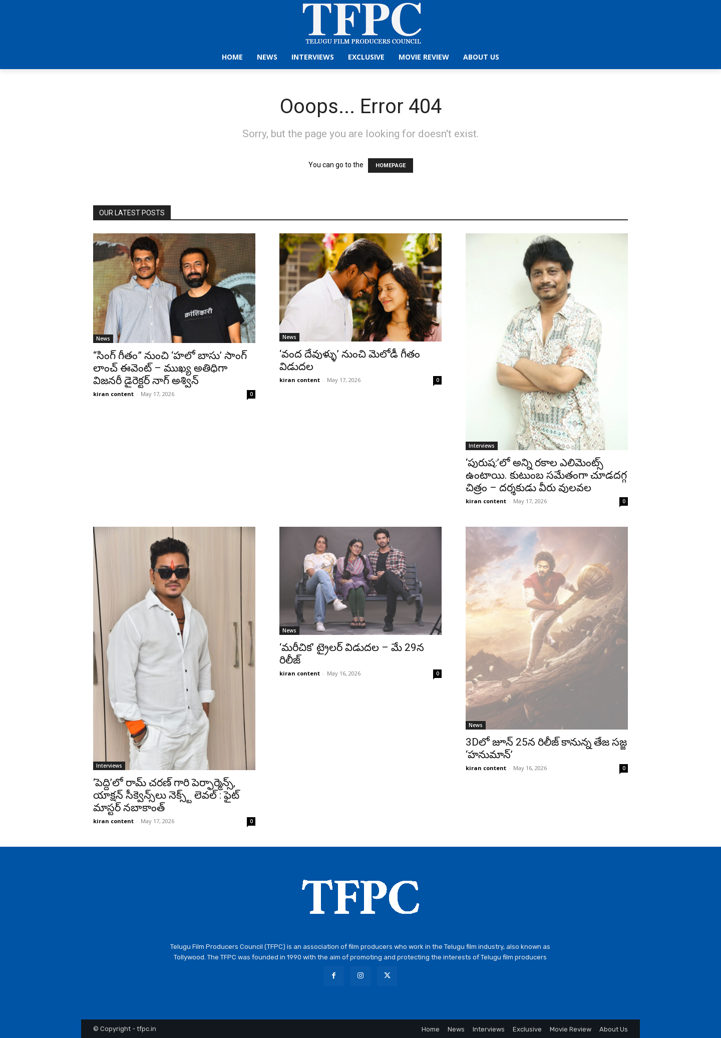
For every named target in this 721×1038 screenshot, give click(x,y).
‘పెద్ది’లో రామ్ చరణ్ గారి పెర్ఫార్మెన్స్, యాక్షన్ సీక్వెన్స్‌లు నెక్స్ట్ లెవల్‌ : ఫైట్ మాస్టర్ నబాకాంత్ (166, 795)
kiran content (113, 394)
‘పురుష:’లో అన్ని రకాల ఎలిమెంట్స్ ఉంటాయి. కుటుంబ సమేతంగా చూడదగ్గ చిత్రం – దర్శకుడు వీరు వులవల (546, 475)
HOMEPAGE (391, 165)
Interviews (482, 445)
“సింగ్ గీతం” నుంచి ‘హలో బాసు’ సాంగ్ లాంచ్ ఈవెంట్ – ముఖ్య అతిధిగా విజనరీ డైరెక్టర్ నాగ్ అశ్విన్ (170, 368)
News (103, 338)
